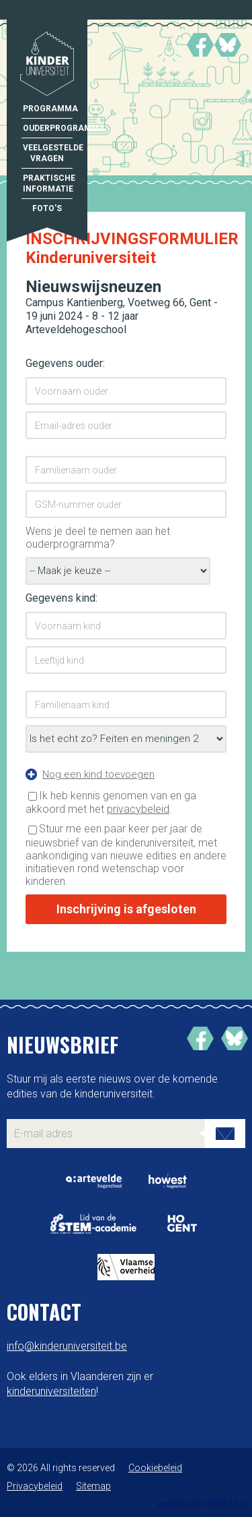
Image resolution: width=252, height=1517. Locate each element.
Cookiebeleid (155, 1467)
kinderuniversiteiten (51, 1391)
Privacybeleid (34, 1486)
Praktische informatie (48, 183)
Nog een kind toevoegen (98, 774)
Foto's (47, 208)
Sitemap (93, 1486)
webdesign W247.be (201, 1504)
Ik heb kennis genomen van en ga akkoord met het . (111, 802)
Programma (48, 108)
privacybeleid (138, 809)
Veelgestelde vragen (48, 153)
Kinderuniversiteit (47, 65)
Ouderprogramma (48, 128)
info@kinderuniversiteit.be (67, 1346)
